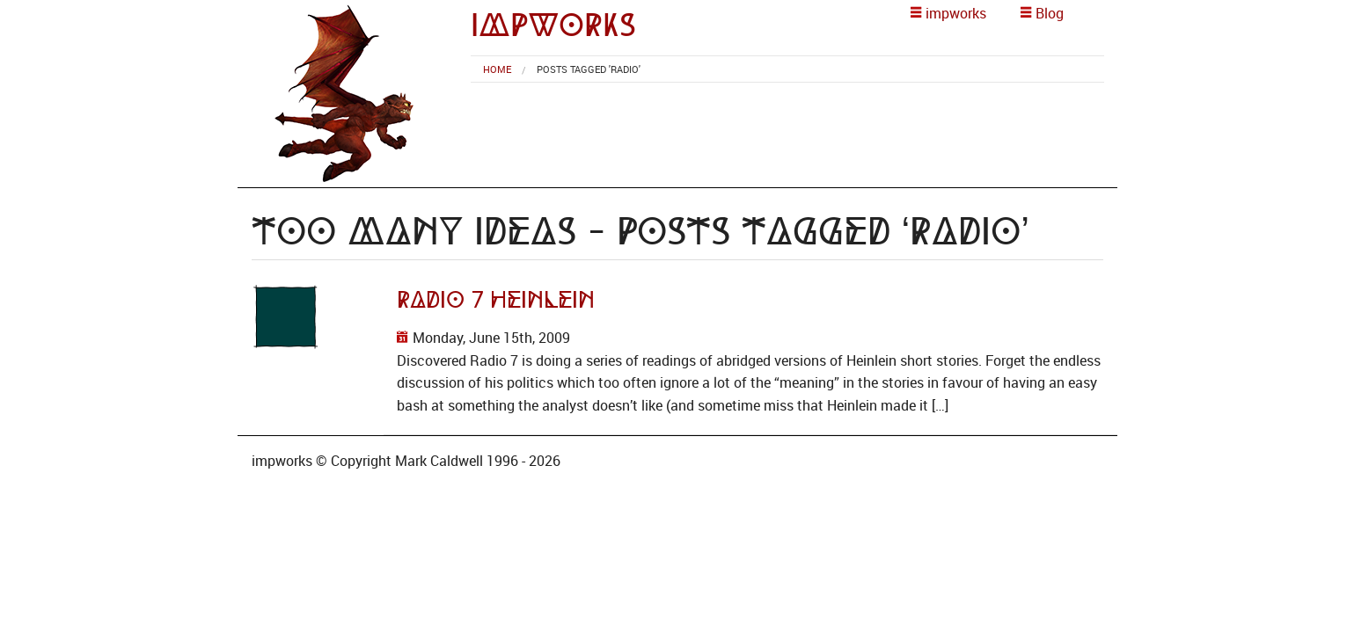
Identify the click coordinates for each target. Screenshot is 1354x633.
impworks (553, 25)
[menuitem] (497, 69)
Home (497, 69)
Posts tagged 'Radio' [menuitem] (588, 69)
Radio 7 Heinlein (496, 300)
